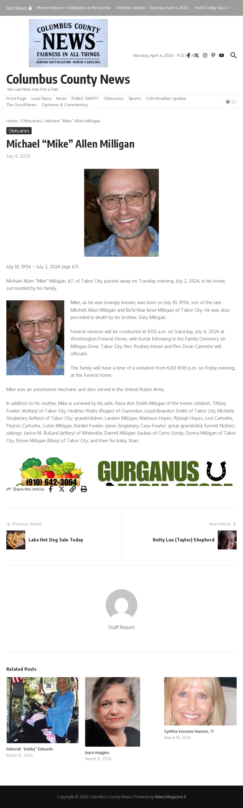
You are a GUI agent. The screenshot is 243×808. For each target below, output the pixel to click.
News (61, 98)
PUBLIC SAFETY (85, 98)
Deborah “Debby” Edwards (29, 748)
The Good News (21, 104)
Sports (134, 98)
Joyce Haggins (97, 752)
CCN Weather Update (166, 98)
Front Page (16, 98)
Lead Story (41, 98)
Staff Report (121, 627)
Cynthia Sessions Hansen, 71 (189, 731)
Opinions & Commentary (64, 104)
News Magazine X (170, 796)
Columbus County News (68, 79)
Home (12, 120)
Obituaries (113, 98)
